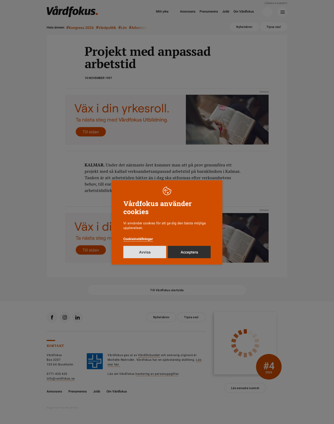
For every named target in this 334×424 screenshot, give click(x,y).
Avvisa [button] (145, 252)
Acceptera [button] (189, 252)
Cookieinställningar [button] (138, 239)
